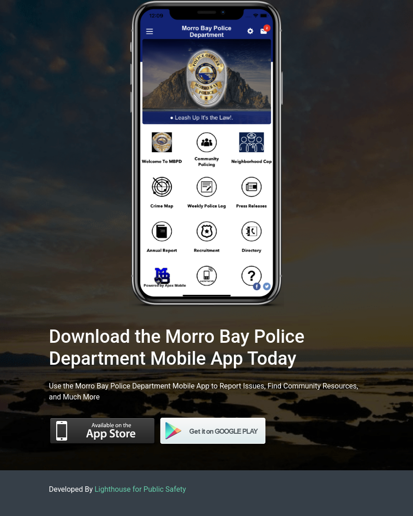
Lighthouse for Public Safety (140, 489)
